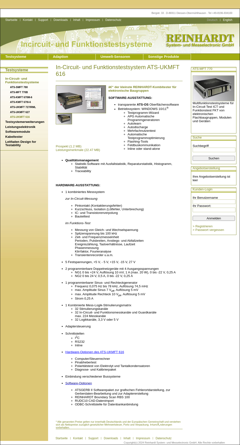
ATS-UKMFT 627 (20, 112)
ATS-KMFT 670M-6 (21, 97)
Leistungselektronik (20, 127)
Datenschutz (113, 20)
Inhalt (76, 20)
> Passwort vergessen (208, 230)
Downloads (61, 20)
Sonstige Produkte (163, 57)
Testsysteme (15, 57)
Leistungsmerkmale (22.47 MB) (78, 150)
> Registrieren (202, 226)
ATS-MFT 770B (19, 92)
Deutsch (212, 20)
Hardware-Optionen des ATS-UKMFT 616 (94, 352)
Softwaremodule (17, 131)
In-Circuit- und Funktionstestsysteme (22, 80)
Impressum (93, 20)
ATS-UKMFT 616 (20, 116)
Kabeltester (14, 136)
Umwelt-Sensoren (115, 57)
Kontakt (28, 20)
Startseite (11, 20)
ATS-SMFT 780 (19, 87)
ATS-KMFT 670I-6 (20, 102)
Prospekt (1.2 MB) (68, 146)
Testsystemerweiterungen (24, 122)
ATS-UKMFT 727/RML (23, 107)
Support (43, 20)
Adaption (60, 57)
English (227, 20)
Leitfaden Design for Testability (20, 143)
